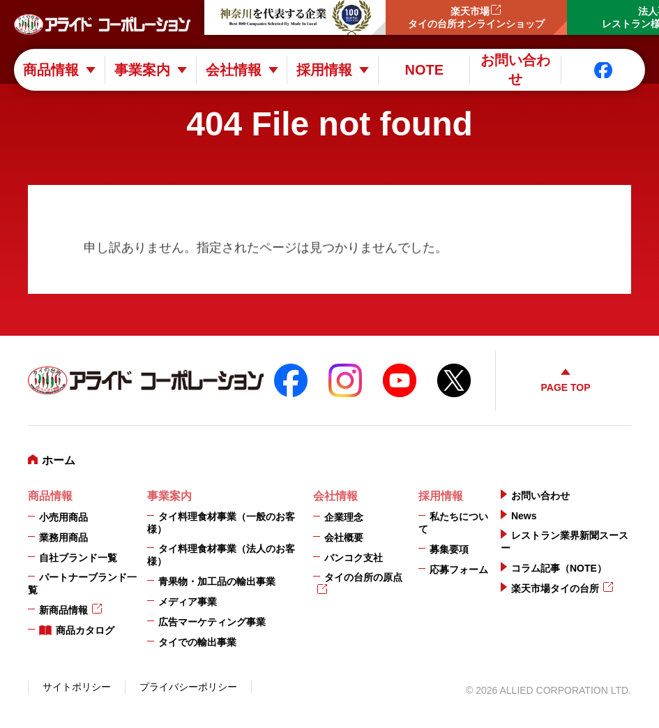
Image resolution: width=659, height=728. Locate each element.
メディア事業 (187, 601)
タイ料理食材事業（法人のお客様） (221, 555)
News (524, 515)
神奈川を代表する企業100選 (295, 17)
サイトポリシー (77, 686)
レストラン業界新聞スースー (564, 542)
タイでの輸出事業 (197, 642)
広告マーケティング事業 (212, 621)
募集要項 (449, 549)
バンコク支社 (353, 557)
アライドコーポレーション (102, 24)
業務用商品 (63, 537)
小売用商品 (63, 517)
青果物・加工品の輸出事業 (216, 581)
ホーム (58, 460)
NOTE (424, 69)
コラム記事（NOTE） (559, 568)
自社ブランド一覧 (78, 557)
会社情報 (234, 69)
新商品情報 (63, 610)
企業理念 (343, 517)
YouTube (399, 380)
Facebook (603, 70)
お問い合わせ (515, 70)
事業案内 (142, 69)
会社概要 (343, 537)
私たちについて (453, 523)
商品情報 (51, 69)
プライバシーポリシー (188, 686)
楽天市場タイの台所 (555, 588)
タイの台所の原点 (363, 577)
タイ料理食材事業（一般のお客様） (221, 523)
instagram (345, 380)
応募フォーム (459, 569)
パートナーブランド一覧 (82, 583)
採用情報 (324, 69)
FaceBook (291, 380)
